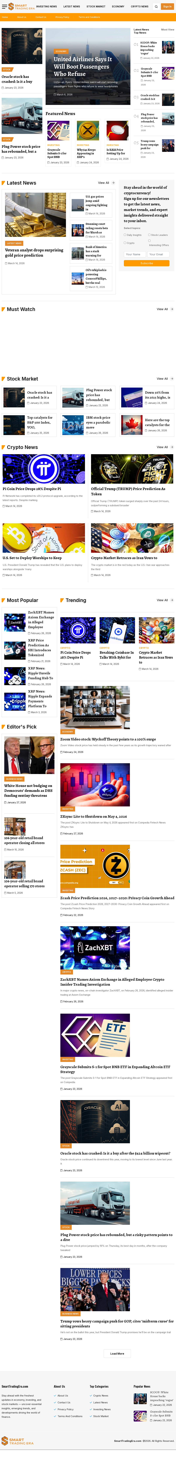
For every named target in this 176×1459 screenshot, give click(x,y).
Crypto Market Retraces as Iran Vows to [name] (156, 657)
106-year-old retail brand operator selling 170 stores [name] (24, 884)
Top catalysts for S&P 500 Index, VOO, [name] (39, 422)
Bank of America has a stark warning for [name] (96, 251)
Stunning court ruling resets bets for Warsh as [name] (97, 228)
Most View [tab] (167, 29)
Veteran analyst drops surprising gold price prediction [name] (34, 252)
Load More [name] (117, 1353)
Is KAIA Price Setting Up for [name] (116, 151)
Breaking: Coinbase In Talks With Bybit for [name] (117, 655)
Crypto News (139, 6)
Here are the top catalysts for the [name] (157, 422)
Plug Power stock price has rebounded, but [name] (99, 395)
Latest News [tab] (141, 29)
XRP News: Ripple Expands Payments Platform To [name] (40, 699)
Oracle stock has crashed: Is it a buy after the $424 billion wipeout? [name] (115, 1153)
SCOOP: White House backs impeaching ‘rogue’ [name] (148, 48)
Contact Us (41, 17)
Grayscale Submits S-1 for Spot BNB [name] (56, 153)
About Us (21, 17)
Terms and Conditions (89, 17)
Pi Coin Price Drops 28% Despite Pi (32, 488)
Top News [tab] (140, 32)
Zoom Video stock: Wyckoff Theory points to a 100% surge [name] (108, 739)
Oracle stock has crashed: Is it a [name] (39, 395)
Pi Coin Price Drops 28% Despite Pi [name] (75, 655)
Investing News (46, 6)
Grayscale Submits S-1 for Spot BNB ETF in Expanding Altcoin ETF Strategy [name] (115, 1069)
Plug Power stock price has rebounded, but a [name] (21, 149)
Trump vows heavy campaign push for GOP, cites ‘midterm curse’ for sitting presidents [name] (117, 1324)
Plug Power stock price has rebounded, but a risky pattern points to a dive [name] (116, 1237)
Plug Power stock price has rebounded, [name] (149, 118)
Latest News (71, 6)
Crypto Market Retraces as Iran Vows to (124, 557)
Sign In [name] (167, 6)
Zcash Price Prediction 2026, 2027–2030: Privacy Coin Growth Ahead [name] (117, 898)
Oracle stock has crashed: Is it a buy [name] (17, 79)
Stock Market (96, 6)
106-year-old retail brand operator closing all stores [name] (24, 840)
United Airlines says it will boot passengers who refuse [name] (83, 66)
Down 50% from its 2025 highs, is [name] (157, 395)
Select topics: (132, 228)
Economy (118, 6)
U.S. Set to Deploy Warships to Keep (32, 557)
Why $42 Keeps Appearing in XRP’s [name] (86, 153)
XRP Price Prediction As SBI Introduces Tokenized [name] (39, 647)
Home (5, 17)
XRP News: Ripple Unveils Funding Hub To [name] (40, 673)
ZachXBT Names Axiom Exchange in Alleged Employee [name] (41, 619)
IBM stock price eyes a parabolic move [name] (98, 422)
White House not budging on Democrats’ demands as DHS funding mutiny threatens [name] (28, 790)
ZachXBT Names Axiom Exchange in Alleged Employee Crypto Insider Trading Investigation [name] (112, 982)
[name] (22, 6)
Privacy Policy (62, 17)
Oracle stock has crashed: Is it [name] (150, 97)
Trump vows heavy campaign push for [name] (150, 144)
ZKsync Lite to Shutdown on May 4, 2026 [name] (93, 816)
